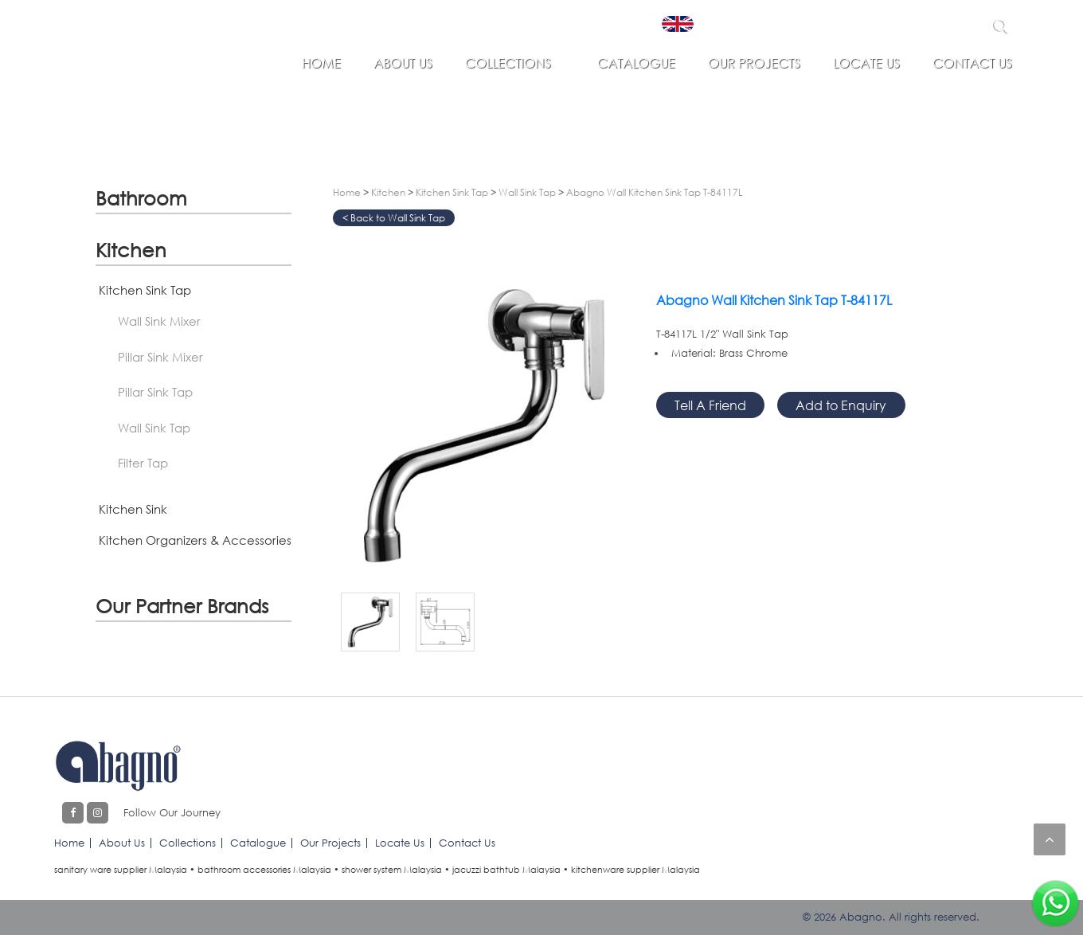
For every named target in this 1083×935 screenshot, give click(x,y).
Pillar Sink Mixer (160, 357)
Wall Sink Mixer (159, 321)
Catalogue (636, 63)
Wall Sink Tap (154, 428)
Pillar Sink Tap (155, 392)
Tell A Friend (710, 405)
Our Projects (754, 63)
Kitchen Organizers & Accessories (195, 540)
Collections (508, 63)
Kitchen (131, 249)
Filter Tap (143, 463)
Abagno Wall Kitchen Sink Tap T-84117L (654, 192)
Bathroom (141, 197)
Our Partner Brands (182, 605)
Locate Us (866, 63)
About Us (402, 63)
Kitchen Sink (133, 509)
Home (321, 63)
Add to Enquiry (841, 405)
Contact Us (972, 63)
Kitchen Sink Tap (145, 290)
